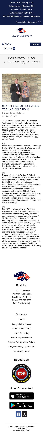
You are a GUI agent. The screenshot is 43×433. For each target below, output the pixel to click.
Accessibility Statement (26, 22)
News (32, 58)
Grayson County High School (21, 347)
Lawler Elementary (16, 58)
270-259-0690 (23, 303)
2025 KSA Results (11, 16)
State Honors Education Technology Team (24, 63)
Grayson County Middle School (21, 342)
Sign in (35, 44)
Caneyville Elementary (21, 324)
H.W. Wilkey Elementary (21, 337)
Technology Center (21, 351)
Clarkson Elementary (21, 328)
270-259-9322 (25, 300)
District (22, 319)
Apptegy (26, 430)
